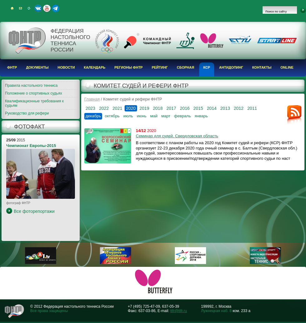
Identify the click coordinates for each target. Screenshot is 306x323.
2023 (90, 108)
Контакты (262, 67)
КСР (206, 67)
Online (287, 67)
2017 (171, 108)
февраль (182, 116)
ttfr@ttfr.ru (178, 311)
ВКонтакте (38, 8)
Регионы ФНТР (128, 67)
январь (201, 116)
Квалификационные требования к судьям (34, 103)
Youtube (47, 8)
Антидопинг (231, 67)
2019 (144, 108)
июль (128, 116)
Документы (37, 67)
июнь (141, 116)
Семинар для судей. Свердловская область (177, 136)
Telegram (55, 8)
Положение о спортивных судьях (33, 93)
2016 (185, 108)
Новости (66, 67)
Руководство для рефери (27, 113)
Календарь (95, 67)
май (153, 116)
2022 (104, 108)
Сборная (185, 67)
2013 (225, 108)
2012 (239, 108)
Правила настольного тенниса (31, 85)
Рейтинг (160, 67)
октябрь (112, 116)
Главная (92, 99)
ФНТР (12, 67)
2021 (117, 108)
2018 (158, 108)
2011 (252, 108)
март (165, 116)
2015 (198, 108)
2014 (211, 108)
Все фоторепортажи (34, 211)
